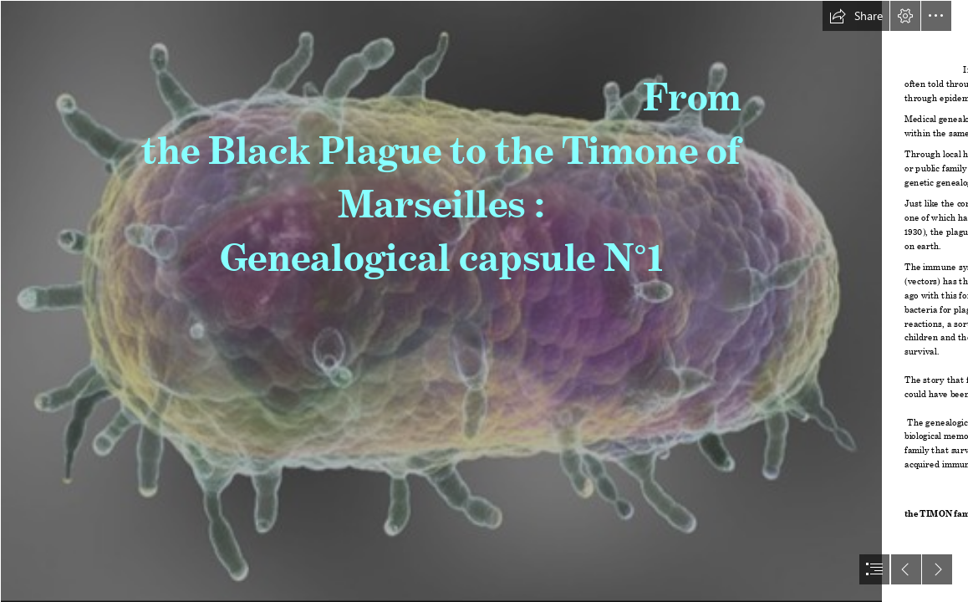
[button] (856, 16)
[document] (484, 301)
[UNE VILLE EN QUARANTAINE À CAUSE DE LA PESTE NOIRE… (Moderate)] (440, 301)
